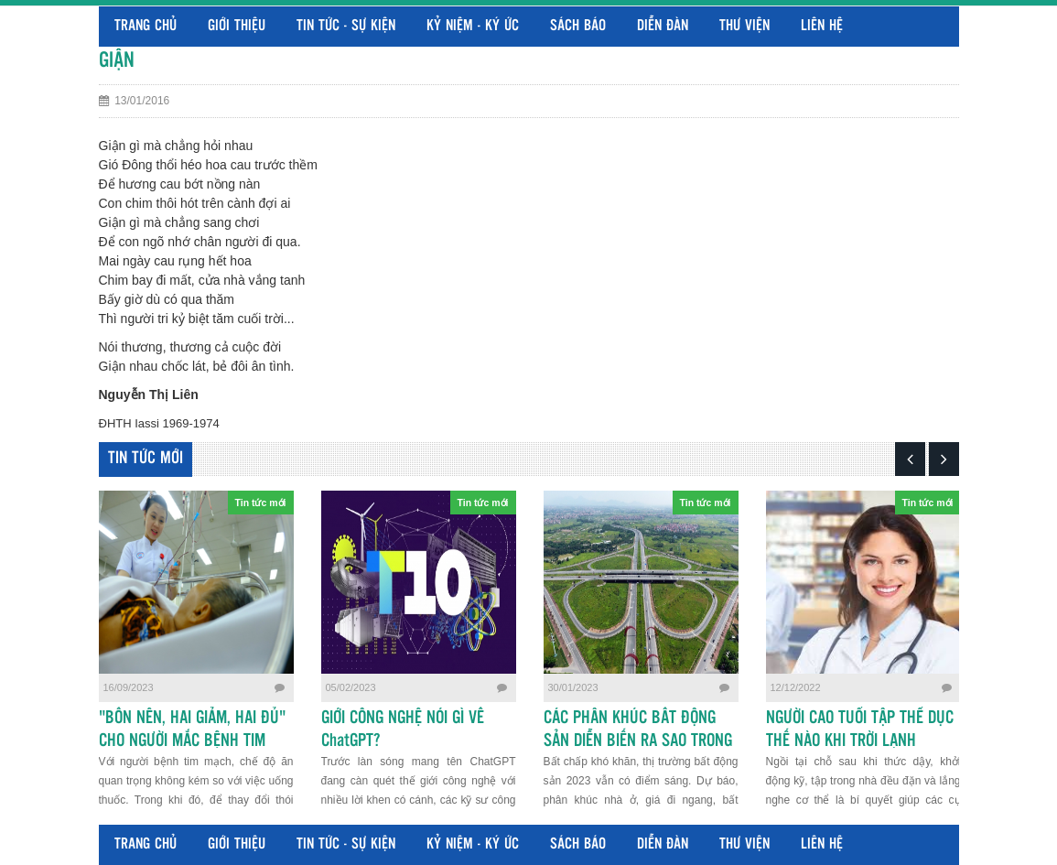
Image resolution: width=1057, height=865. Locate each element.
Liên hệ (822, 26)
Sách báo (578, 26)
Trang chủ (145, 26)
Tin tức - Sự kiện (346, 26)
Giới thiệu (236, 26)
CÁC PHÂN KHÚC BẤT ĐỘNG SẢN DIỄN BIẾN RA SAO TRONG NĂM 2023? (638, 741)
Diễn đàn (662, 26)
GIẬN (117, 60)
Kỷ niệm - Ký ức (472, 26)
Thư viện (744, 26)
